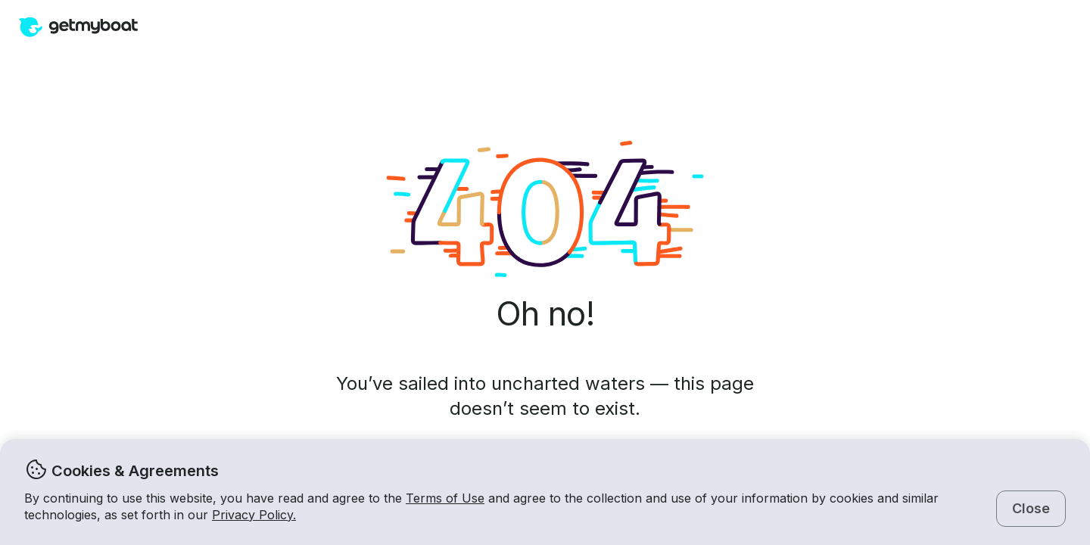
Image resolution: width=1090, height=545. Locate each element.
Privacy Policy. (254, 514)
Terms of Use (445, 498)
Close (1031, 508)
